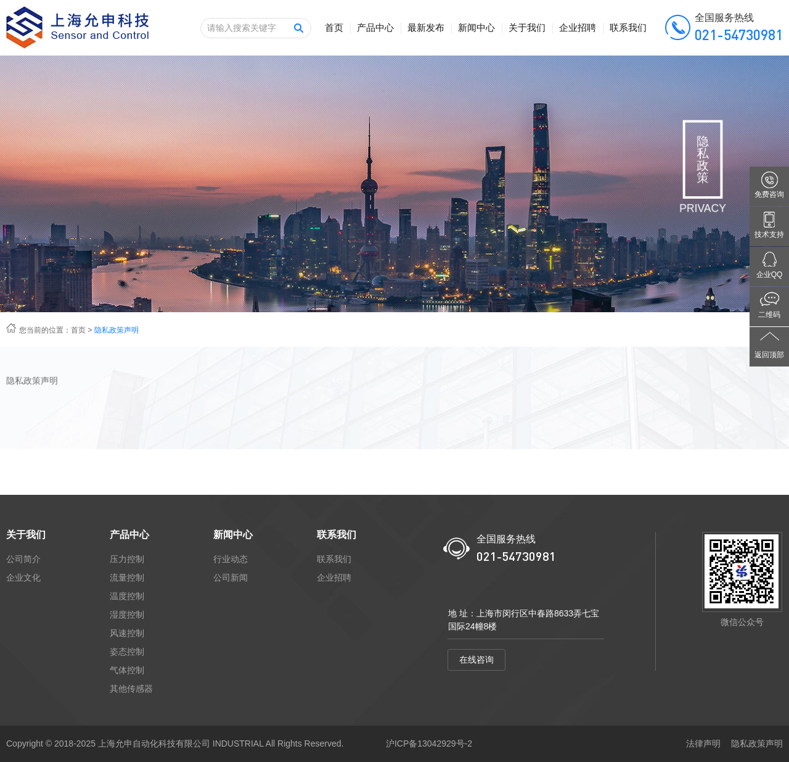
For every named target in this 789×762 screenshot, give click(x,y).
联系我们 (628, 27)
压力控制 (127, 559)
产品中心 (375, 27)
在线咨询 (476, 660)
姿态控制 (127, 651)
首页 (334, 27)
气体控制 (127, 670)
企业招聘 (577, 27)
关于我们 (527, 27)
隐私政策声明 (757, 743)
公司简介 (23, 559)
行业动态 (230, 559)
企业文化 (23, 577)
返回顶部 (769, 354)
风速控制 (127, 633)
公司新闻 (230, 577)
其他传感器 (131, 689)
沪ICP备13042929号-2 (429, 743)
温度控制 (127, 596)
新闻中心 (476, 27)
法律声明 (703, 743)
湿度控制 (127, 614)
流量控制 (127, 577)
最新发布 (425, 27)
